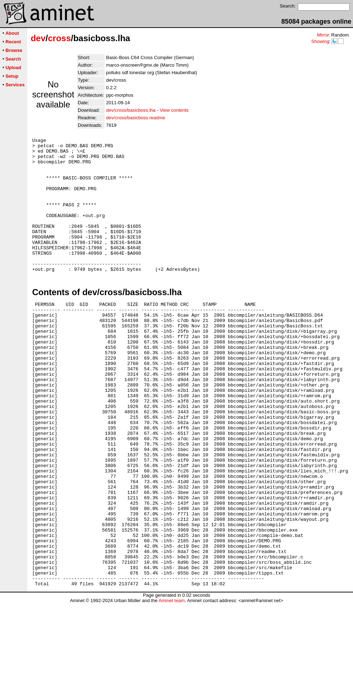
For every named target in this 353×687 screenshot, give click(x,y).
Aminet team (171, 684)
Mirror (323, 35)
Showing (320, 41)
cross (59, 38)
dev (38, 38)
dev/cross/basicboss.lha (131, 110)
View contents (174, 110)
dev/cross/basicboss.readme (135, 117)
